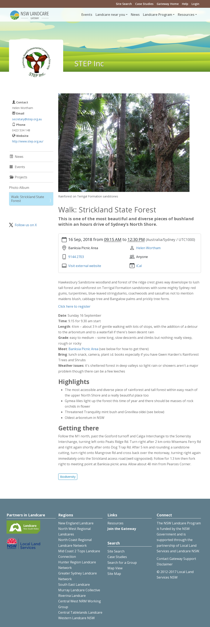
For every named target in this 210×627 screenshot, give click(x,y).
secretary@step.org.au (27, 119)
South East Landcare (74, 584)
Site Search (124, 4)
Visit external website (84, 266)
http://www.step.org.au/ (27, 141)
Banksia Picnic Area (83, 349)
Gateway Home (168, 4)
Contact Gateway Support (176, 558)
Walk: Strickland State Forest (27, 199)
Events (86, 14)
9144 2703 (76, 256)
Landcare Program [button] (157, 14)
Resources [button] (186, 14)
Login (195, 4)
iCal (139, 266)
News (135, 14)
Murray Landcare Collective (79, 590)
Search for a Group (122, 562)
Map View (114, 568)
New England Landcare (76, 523)
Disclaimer (165, 564)
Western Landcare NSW (76, 618)
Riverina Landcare (72, 595)
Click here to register (74, 306)
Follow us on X (26, 225)
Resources (115, 523)
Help (185, 4)
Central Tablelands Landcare (80, 612)
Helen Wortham (148, 248)
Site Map (114, 573)
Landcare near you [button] (110, 14)
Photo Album (19, 187)
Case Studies (144, 4)
